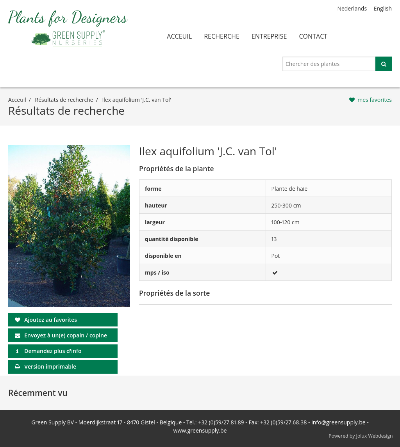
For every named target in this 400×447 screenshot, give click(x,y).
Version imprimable (50, 366)
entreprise (269, 36)
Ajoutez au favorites (50, 319)
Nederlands (352, 8)
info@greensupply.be (338, 422)
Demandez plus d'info (52, 351)
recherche (221, 36)
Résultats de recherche (64, 99)
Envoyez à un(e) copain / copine (65, 335)
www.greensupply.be (200, 430)
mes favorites (374, 99)
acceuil (179, 36)
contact (313, 36)
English (383, 8)
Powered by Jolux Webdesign (361, 436)
